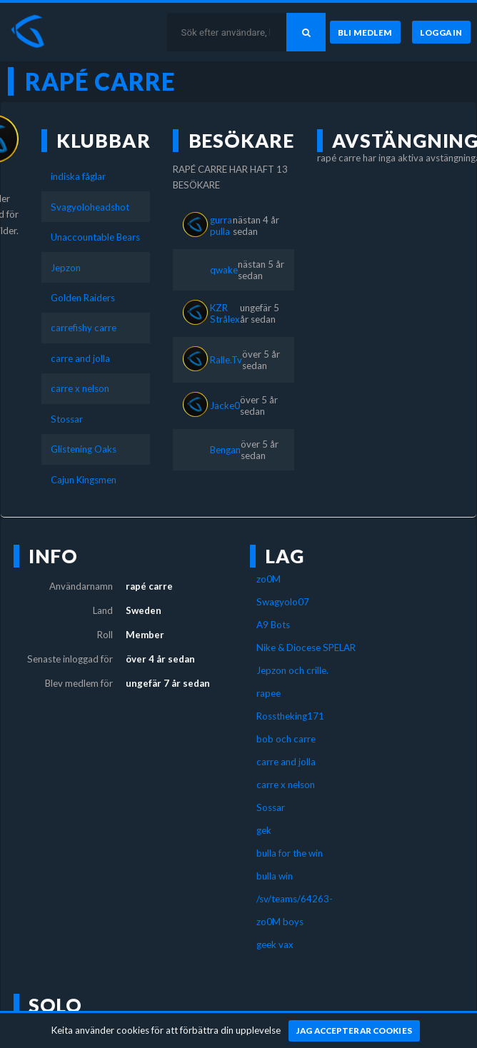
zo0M (268, 579)
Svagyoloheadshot (90, 207)
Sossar (270, 807)
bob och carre (286, 739)
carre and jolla (80, 358)
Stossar (67, 419)
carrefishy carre (83, 327)
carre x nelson (80, 388)
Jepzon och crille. (292, 670)
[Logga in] (441, 32)
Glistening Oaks (83, 449)
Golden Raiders (83, 297)
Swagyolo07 (282, 602)
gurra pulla (221, 225)
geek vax (274, 944)
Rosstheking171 (290, 716)
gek (263, 830)
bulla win (274, 876)
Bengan (225, 449)
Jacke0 (225, 405)
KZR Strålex (225, 313)
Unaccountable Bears (95, 237)
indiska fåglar (78, 176)
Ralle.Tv (226, 360)
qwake (224, 270)
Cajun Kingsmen (83, 479)
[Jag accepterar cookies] (354, 1031)
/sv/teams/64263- (294, 899)
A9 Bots (273, 624)
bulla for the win (289, 853)
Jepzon (66, 267)
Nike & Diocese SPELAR (306, 647)
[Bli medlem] (365, 32)
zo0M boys (279, 921)
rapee (268, 693)
